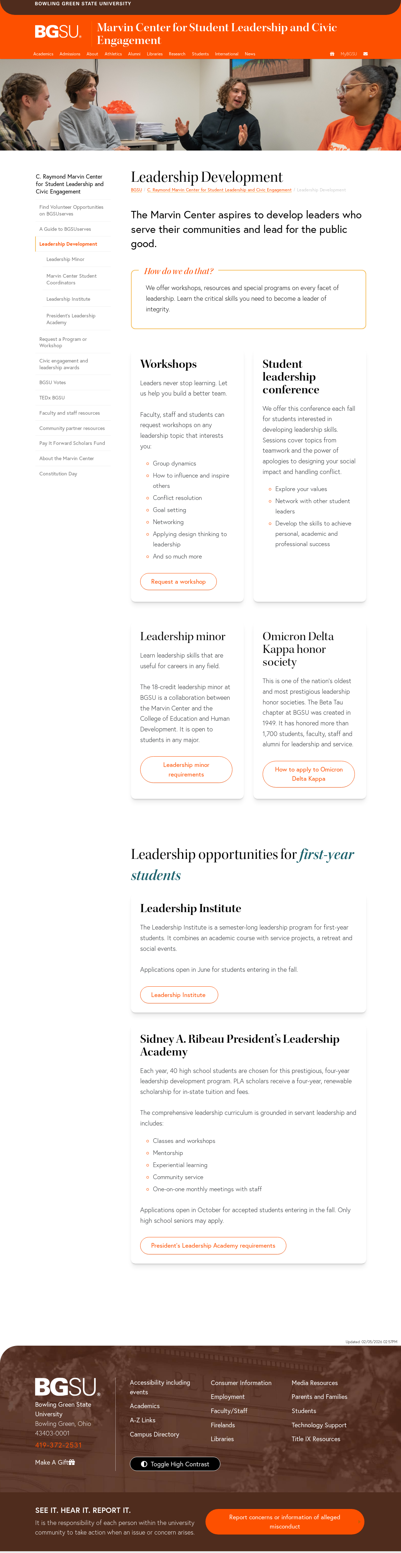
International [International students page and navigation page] (226, 53)
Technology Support (319, 1426)
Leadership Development (68, 243)
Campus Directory (154, 1436)
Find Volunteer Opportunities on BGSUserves (71, 210)
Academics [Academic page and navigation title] (43, 53)
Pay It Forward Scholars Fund (72, 443)
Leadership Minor (65, 259)
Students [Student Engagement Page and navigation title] (200, 53)
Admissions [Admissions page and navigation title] (70, 53)
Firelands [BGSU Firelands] (223, 1426)
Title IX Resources (316, 1441)
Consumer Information (241, 1384)
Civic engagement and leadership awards (63, 364)
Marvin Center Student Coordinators (71, 279)
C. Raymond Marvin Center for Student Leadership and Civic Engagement (219, 189)
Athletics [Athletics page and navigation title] (113, 53)
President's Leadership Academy (70, 319)
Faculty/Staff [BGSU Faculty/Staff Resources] (229, 1412)
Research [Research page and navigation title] (177, 53)
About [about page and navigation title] (92, 53)
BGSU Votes (52, 382)
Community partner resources (72, 428)
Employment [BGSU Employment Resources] (228, 1398)
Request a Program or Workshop (63, 342)
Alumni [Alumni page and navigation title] (134, 53)
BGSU (136, 189)
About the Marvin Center (66, 458)
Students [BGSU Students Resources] (304, 1412)
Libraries (155, 53)
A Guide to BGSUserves (65, 228)
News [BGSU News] (250, 53)
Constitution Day (58, 473)
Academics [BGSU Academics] (145, 1408)
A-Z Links (142, 1422)
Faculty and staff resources (69, 412)
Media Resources (315, 1384)
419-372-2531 (58, 1447)
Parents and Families (319, 1398)
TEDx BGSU (52, 397)
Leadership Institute (68, 298)
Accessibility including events (160, 1389)
